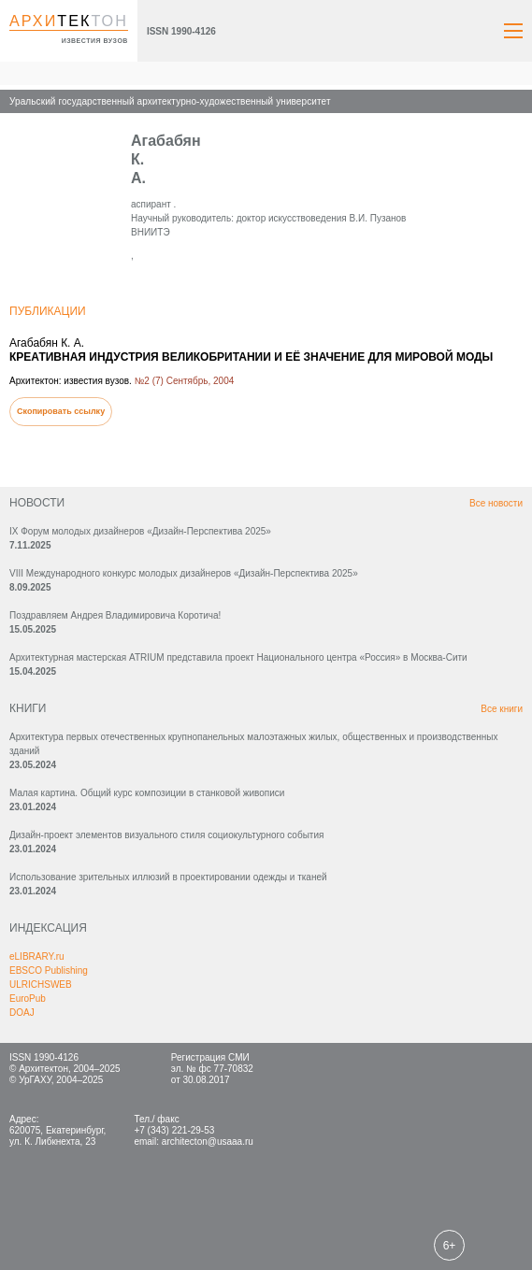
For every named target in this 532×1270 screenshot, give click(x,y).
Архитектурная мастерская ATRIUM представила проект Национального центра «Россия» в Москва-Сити (238, 657)
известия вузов (95, 40)
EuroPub (27, 998)
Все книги (502, 709)
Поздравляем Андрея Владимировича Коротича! (115, 615)
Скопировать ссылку (61, 411)
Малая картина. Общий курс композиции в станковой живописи (146, 793)
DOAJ (22, 1012)
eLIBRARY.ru (37, 956)
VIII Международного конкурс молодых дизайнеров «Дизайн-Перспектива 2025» (183, 573)
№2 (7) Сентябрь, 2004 (185, 381)
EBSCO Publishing (48, 970)
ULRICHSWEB (40, 984)
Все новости (496, 503)
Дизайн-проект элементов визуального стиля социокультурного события (166, 835)
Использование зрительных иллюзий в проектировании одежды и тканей (168, 877)
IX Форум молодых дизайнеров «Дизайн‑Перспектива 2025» (140, 531)
